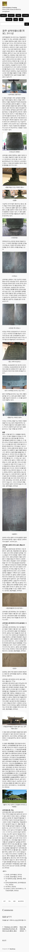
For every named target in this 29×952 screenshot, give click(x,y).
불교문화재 (21, 901)
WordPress (12, 948)
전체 (16, 19)
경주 (4, 901)
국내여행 (25, 15)
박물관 (18, 15)
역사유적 (11, 15)
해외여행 (9, 19)
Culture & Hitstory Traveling (9, 7)
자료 (21, 19)
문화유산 (3, 15)
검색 (27, 24)
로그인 (17, 920)
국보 (9, 901)
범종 (14, 901)
